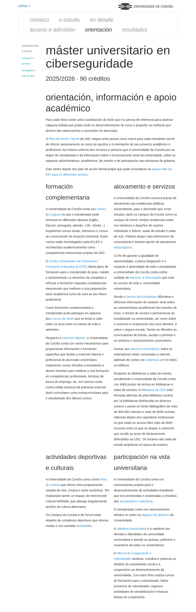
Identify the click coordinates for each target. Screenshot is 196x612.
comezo (39, 20)
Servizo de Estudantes (141, 296)
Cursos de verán (62, 318)
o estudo (69, 20)
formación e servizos (28, 61)
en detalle (101, 20)
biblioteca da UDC (154, 390)
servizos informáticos (144, 349)
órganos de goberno (155, 515)
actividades (84, 526)
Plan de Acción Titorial (64, 139)
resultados (134, 30)
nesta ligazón (123, 247)
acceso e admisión (52, 30)
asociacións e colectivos (136, 501)
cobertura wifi (155, 360)
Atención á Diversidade (145, 277)
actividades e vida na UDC (28, 73)
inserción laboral (73, 338)
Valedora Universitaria (131, 528)
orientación (98, 30)
